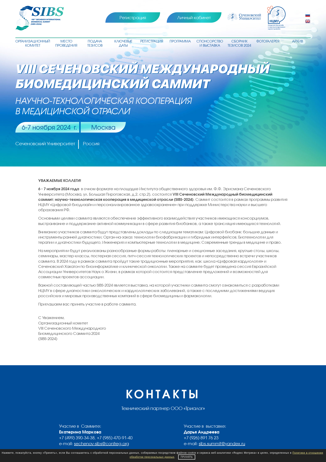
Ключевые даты (123, 43)
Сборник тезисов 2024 (239, 43)
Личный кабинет (194, 17)
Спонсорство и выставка (209, 43)
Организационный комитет (32, 43)
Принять (187, 456)
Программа (180, 41)
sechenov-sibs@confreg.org (101, 443)
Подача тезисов (94, 43)
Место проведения (66, 43)
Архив (297, 41)
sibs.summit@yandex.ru (222, 443)
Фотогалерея (267, 41)
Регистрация (133, 17)
